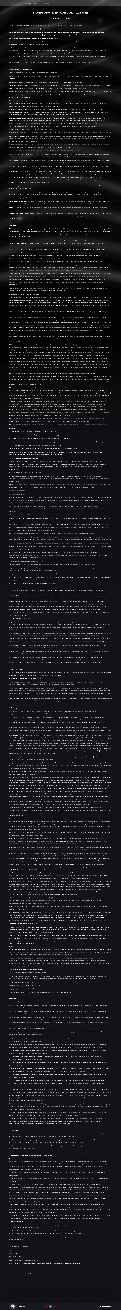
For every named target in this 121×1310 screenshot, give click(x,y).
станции (28, 3)
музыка (36, 3)
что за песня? (46, 3)
